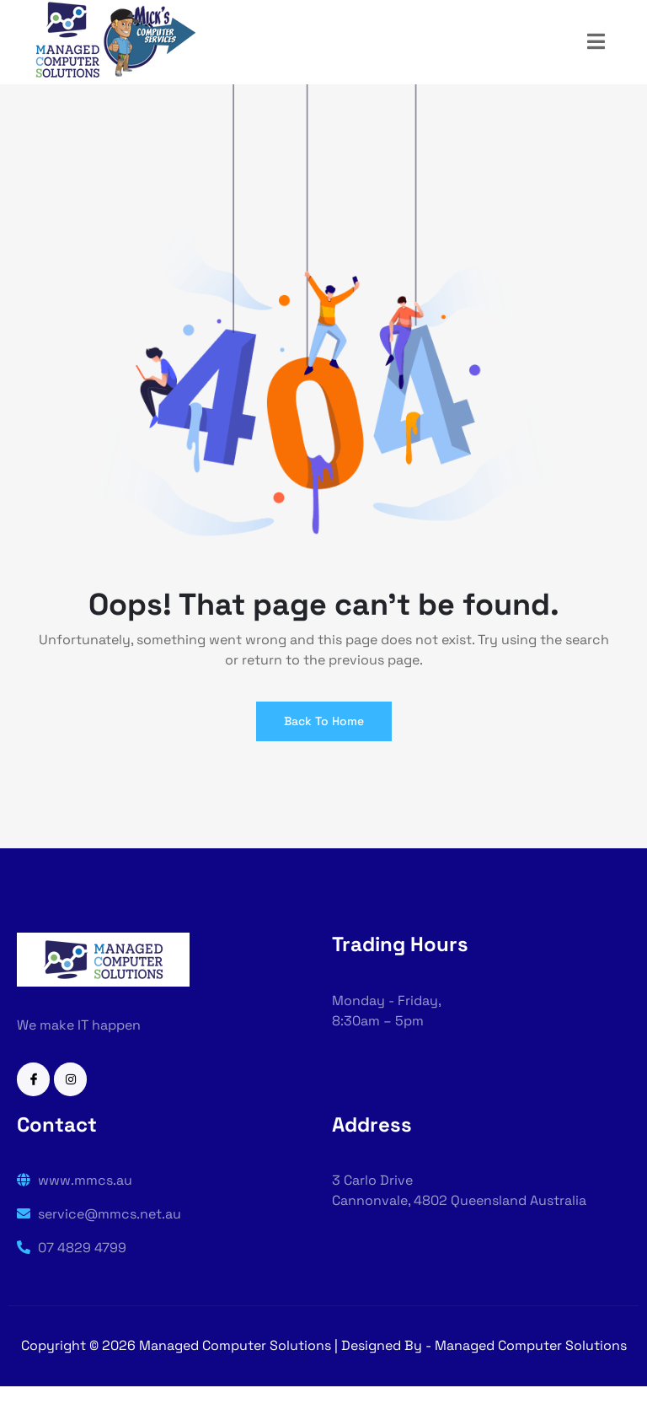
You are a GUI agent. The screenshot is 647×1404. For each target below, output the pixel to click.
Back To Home (324, 721)
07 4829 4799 (71, 1247)
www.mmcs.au (74, 1180)
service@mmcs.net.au (99, 1214)
